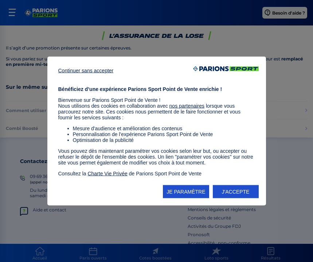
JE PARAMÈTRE (186, 192)
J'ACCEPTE (236, 192)
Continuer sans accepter (86, 71)
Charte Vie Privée (107, 173)
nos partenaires (187, 106)
